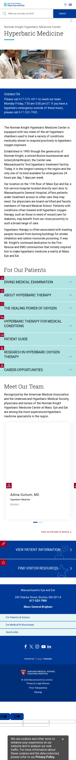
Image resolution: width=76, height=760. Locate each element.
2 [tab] (41, 522)
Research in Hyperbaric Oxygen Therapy (38, 354)
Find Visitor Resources (39, 568)
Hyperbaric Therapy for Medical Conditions (38, 323)
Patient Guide (38, 339)
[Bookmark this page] (70, 19)
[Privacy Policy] (45, 757)
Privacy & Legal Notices (38, 683)
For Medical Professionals (38, 625)
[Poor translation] (17, 716)
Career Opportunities (38, 370)
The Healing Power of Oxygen (38, 308)
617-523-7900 (28, 112)
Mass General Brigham (38, 606)
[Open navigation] (70, 5)
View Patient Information (38, 550)
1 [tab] (35, 522)
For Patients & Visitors (38, 617)
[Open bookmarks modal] (60, 4)
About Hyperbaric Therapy (38, 295)
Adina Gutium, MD (24, 495)
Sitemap (38, 692)
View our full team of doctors (56, 532)
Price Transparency (38, 688)
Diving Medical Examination (38, 282)
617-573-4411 (28, 99)
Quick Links (38, 632)
